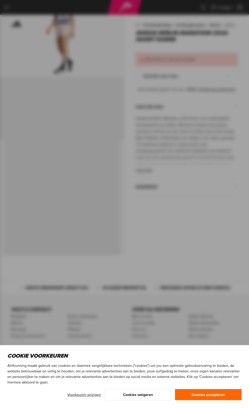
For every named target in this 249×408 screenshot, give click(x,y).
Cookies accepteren (208, 395)
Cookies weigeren (138, 395)
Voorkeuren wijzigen (84, 395)
